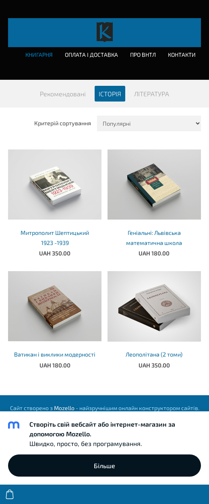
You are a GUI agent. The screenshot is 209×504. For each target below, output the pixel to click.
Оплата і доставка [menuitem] (91, 54)
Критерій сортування (62, 123)
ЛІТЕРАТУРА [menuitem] (151, 93)
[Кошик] (9, 494)
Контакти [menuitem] (182, 54)
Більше (104, 465)
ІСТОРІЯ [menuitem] (110, 93)
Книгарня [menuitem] (39, 54)
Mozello (64, 407)
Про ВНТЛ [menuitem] (143, 54)
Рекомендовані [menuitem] (63, 93)
